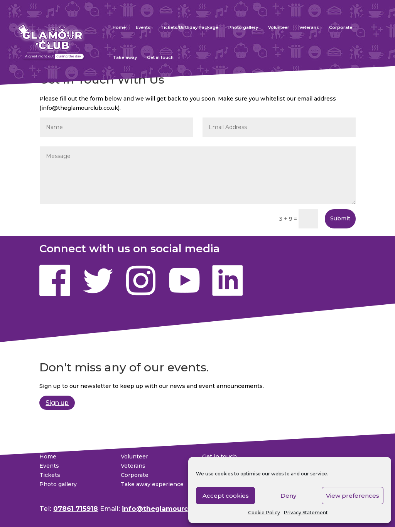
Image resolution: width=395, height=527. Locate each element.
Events (143, 27)
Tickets (49, 475)
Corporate (340, 27)
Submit (340, 218)
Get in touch (160, 57)
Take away (125, 57)
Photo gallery (243, 27)
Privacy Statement (306, 512)
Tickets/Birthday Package (189, 27)
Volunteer (278, 27)
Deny (288, 495)
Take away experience (152, 484)
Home (119, 27)
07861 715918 (75, 508)
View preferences (352, 495)
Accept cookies (226, 495)
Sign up (57, 402)
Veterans (309, 27)
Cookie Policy (264, 512)
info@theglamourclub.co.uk (170, 508)
